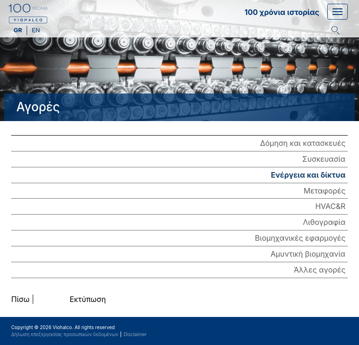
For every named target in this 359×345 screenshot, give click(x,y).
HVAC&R (330, 206)
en (36, 30)
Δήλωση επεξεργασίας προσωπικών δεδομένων (64, 334)
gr (18, 30)
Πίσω (20, 299)
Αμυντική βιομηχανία (308, 254)
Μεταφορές (324, 190)
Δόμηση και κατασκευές (302, 143)
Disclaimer (134, 334)
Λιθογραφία (324, 222)
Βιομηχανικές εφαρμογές (300, 238)
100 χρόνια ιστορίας (281, 12)
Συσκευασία (323, 159)
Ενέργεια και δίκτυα (308, 175)
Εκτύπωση (88, 299)
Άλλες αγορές (319, 269)
